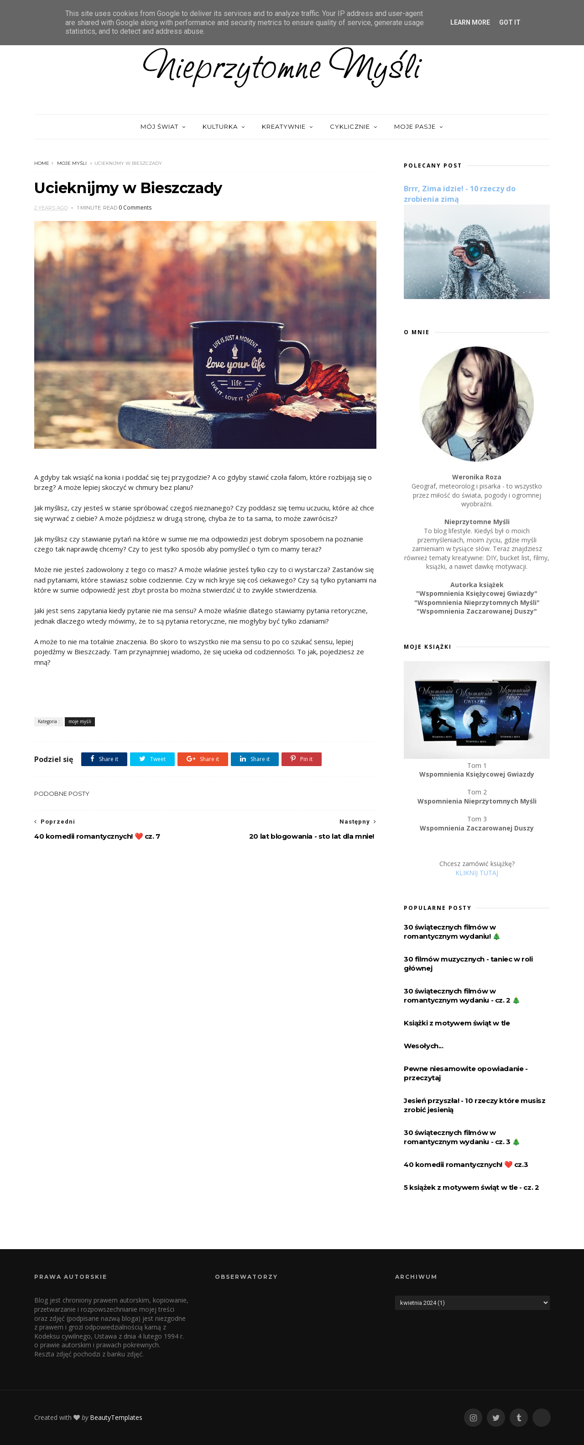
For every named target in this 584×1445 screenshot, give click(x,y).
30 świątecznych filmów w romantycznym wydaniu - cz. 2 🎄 (462, 995)
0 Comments (135, 207)
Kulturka (220, 126)
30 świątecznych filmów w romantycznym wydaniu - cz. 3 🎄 (462, 1137)
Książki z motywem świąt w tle (457, 1023)
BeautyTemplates (116, 1417)
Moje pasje (415, 126)
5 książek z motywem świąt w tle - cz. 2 (471, 1187)
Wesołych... (423, 1045)
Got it (510, 22)
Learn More (470, 22)
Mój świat (159, 126)
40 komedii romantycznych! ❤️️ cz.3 (466, 1164)
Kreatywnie (284, 126)
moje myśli (72, 163)
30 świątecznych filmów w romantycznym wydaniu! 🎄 (452, 932)
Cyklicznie (350, 126)
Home (41, 163)
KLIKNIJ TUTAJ (476, 872)
